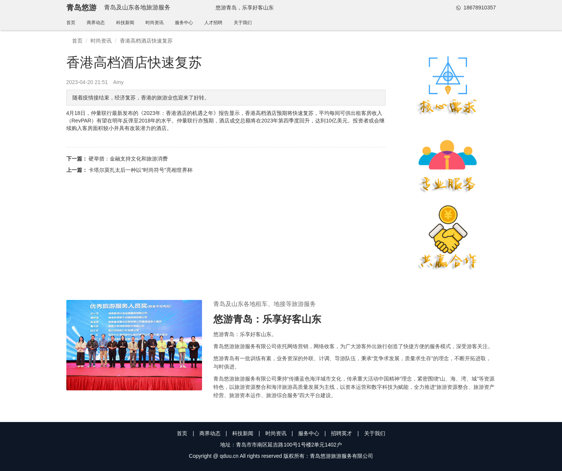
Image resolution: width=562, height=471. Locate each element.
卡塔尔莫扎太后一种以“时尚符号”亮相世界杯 (140, 170)
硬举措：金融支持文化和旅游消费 (128, 159)
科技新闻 (125, 22)
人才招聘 (213, 22)
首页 (70, 22)
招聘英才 (341, 433)
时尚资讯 (154, 22)
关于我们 (243, 22)
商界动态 (96, 22)
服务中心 (184, 22)
